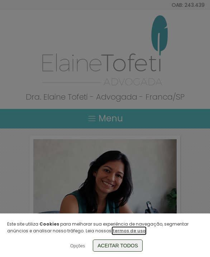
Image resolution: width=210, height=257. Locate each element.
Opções (77, 245)
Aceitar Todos (117, 245)
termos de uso (129, 231)
